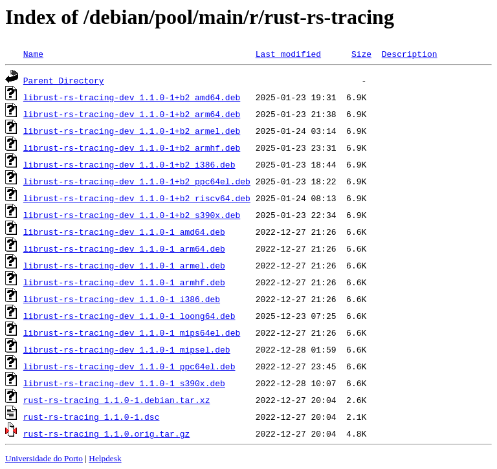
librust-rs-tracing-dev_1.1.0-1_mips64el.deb (131, 332)
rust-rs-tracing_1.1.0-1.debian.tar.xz (116, 400)
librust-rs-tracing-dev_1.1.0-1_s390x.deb (124, 383)
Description (409, 54)
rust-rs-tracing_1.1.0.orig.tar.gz (106, 433)
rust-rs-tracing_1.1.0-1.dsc (91, 416)
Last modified (288, 54)
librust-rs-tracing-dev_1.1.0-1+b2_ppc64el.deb (136, 181)
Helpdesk (105, 458)
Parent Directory (63, 80)
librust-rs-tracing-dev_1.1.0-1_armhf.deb (124, 282)
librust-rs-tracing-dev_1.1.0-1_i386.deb (121, 299)
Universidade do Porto (44, 458)
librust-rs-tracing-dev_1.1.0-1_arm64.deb (124, 248)
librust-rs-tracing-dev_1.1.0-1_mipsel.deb (126, 349)
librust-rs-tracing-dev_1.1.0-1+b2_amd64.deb (131, 97)
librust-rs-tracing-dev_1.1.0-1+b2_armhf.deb (131, 147)
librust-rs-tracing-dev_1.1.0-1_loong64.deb (129, 316)
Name (33, 54)
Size (361, 54)
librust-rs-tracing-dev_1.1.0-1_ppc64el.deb (129, 366)
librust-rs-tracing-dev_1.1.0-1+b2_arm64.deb (131, 114)
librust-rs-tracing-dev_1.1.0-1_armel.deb (124, 265)
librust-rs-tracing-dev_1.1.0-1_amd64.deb (124, 231)
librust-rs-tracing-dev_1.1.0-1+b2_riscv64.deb (136, 198)
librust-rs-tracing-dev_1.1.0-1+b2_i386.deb (129, 164)
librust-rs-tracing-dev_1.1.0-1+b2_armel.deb (131, 130)
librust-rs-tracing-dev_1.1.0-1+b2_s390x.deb (131, 215)
